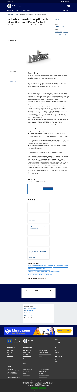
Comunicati (57, 352)
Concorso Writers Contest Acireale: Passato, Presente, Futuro (40, 274)
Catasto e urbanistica (27, 360)
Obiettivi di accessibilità (43, 377)
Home (9, 14)
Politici (8, 358)
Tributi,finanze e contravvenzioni (45, 354)
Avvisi (56, 354)
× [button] (75, 380)
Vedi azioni (57, 21)
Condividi (57, 19)
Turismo (24, 361)
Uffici (8, 354)
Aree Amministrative (11, 352)
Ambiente (40, 356)
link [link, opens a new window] (48, 385)
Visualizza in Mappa (48, 189)
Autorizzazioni (41, 360)
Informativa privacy (42, 371)
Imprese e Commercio (27, 356)
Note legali (41, 373)
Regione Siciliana (10, 1)
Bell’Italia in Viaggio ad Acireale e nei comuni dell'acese (39, 270)
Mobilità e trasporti (26, 363)
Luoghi (56, 359)
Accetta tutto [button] (34, 387)
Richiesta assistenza (26, 375)
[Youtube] (59, 6)
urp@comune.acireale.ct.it (14, 379)
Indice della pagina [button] (13, 71)
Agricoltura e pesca (42, 361)
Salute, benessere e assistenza (44, 358)
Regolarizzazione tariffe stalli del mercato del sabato (38, 273)
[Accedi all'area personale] (64, 1)
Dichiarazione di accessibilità (44, 375)
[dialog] (38, 385)
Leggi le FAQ (25, 373)
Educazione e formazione (43, 350)
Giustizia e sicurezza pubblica (44, 352)
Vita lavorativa (25, 354)
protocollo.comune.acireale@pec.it (13, 377)
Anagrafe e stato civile (27, 350)
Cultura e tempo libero (27, 352)
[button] (38, 390)
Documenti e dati (10, 361)
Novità (13, 14)
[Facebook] (56, 6)
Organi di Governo (10, 350)
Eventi (56, 361)
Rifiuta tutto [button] (42, 387)
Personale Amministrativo (12, 360)
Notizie (17, 14)
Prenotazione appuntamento (28, 369)
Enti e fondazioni (10, 356)
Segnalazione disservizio (27, 371)
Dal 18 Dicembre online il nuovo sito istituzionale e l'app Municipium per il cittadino (44, 271)
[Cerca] (68, 6)
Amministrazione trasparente (44, 369)
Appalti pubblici (25, 358)
